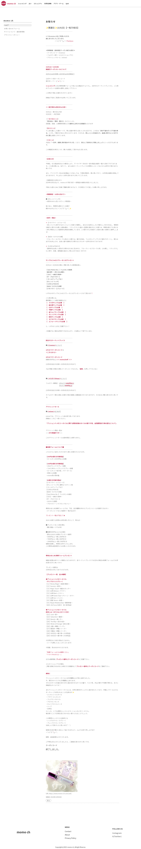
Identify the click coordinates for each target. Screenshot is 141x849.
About (67, 834)
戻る (48, 800)
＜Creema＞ (51, 345)
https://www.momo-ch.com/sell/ (60, 793)
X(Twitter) (117, 835)
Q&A (67, 4)
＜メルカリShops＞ (54, 378)
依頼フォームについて (54, 446)
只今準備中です (54, 432)
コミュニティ (38, 4)
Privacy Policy (70, 837)
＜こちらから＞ (51, 352)
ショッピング (22, 4)
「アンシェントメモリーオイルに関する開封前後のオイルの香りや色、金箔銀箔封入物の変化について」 (80, 423)
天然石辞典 (47, 4)
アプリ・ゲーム (59, 4)
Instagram (117, 832)
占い (30, 4)
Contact (68, 830)
